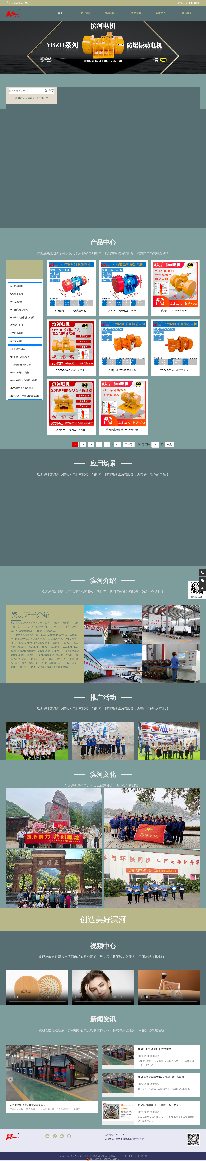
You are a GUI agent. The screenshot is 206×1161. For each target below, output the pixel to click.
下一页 (128, 444)
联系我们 (187, 13)
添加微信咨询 (197, 589)
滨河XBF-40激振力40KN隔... (71, 429)
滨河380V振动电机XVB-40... (123, 310)
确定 (169, 444)
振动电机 (111, 13)
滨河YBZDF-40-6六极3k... (175, 310)
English (195, 2)
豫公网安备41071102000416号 (103, 1159)
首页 (60, 13)
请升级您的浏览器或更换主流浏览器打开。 (37, 987)
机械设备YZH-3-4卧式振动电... (71, 310)
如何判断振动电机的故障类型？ (156, 1049)
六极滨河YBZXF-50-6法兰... (123, 370)
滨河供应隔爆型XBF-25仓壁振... (123, 429)
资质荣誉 (136, 13)
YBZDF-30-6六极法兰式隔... (71, 370)
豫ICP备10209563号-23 (136, 1156)
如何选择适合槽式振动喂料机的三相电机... (162, 1077)
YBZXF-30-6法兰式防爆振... (175, 370)
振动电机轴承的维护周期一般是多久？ (160, 1105)
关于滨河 (85, 13)
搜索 (49, 90)
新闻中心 (161, 13)
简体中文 (183, 2)
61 (117, 444)
